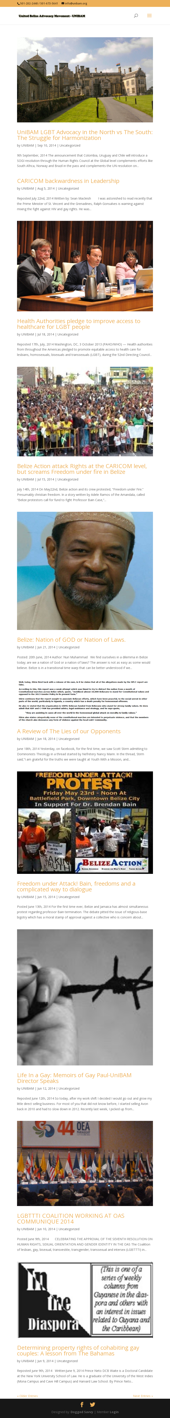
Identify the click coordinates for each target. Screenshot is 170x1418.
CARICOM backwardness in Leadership (68, 181)
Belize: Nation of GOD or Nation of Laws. (71, 639)
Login (114, 1412)
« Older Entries (27, 1396)
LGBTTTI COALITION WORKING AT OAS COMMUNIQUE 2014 (70, 1218)
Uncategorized (70, 145)
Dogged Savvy (82, 1412)
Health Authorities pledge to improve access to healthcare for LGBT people (78, 324)
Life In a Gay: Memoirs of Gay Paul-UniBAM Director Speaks (74, 1078)
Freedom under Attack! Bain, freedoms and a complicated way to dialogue (76, 886)
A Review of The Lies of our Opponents (69, 731)
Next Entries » (143, 1396)
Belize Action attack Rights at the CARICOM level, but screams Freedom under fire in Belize (82, 469)
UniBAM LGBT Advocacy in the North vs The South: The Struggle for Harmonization (85, 135)
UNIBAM (27, 145)
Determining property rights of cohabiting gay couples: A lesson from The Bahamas (78, 1350)
